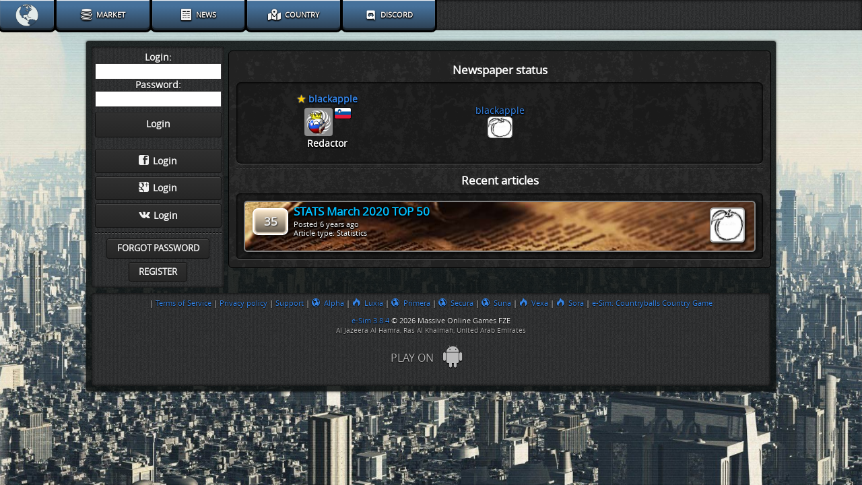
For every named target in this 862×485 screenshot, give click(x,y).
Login (158, 161)
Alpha (328, 303)
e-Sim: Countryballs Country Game (652, 303)
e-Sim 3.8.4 (370, 320)
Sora (570, 303)
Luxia (367, 303)
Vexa (533, 303)
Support (289, 303)
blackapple (500, 111)
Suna (496, 303)
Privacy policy (243, 303)
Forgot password (158, 248)
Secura (455, 303)
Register (158, 272)
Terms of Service (183, 303)
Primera (410, 303)
